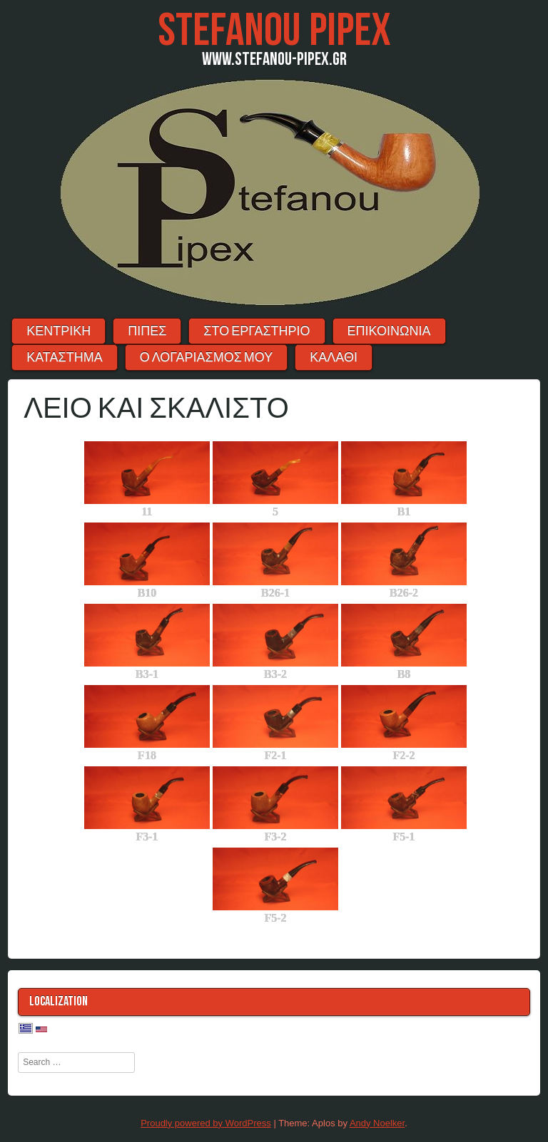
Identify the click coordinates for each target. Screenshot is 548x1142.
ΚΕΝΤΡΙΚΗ (58, 331)
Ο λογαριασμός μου (206, 357)
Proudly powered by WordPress (206, 1123)
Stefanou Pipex (274, 31)
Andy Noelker (377, 1123)
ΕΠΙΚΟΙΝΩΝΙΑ (389, 331)
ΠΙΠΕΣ (147, 331)
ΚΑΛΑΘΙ (333, 357)
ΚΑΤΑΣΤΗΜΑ (64, 357)
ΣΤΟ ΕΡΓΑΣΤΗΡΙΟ (256, 331)
